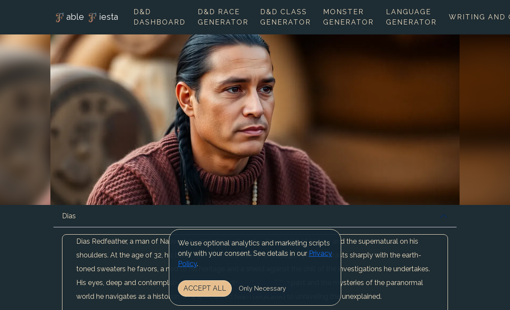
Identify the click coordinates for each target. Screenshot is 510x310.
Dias (69, 216)
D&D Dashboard (160, 17)
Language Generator (411, 17)
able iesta (85, 17)
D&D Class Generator (285, 17)
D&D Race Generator (223, 17)
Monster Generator (348, 17)
